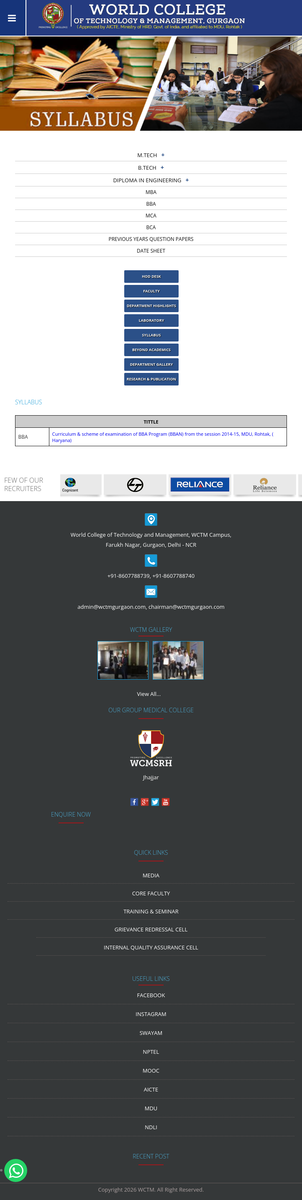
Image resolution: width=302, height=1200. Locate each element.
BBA (151, 203)
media (151, 875)
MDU (151, 1108)
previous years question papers (150, 239)
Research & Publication (151, 379)
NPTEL (151, 1051)
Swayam (151, 1033)
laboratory (151, 320)
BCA (151, 227)
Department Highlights (151, 305)
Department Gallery (151, 364)
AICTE (151, 1089)
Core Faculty (151, 893)
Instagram (151, 1014)
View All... (149, 694)
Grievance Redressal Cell (151, 929)
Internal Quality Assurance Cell (151, 947)
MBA (151, 192)
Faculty (151, 291)
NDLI (151, 1127)
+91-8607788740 (173, 575)
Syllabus (151, 335)
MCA (151, 215)
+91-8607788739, (129, 575)
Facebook (151, 995)
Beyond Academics (151, 349)
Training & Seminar (151, 911)
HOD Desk (151, 276)
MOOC (151, 1070)
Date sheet (151, 250)
